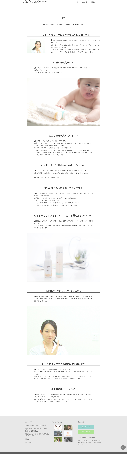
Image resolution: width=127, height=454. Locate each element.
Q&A (100, 2)
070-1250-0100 (31, 426)
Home (69, 2)
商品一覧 (84, 2)
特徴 (76, 2)
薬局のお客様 (86, 428)
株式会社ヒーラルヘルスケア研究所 (35, 421)
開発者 (93, 2)
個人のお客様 (86, 423)
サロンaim (28, 438)
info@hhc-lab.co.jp (32, 427)
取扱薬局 (45, 430)
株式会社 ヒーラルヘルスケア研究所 (62, 451)
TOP (123, 447)
